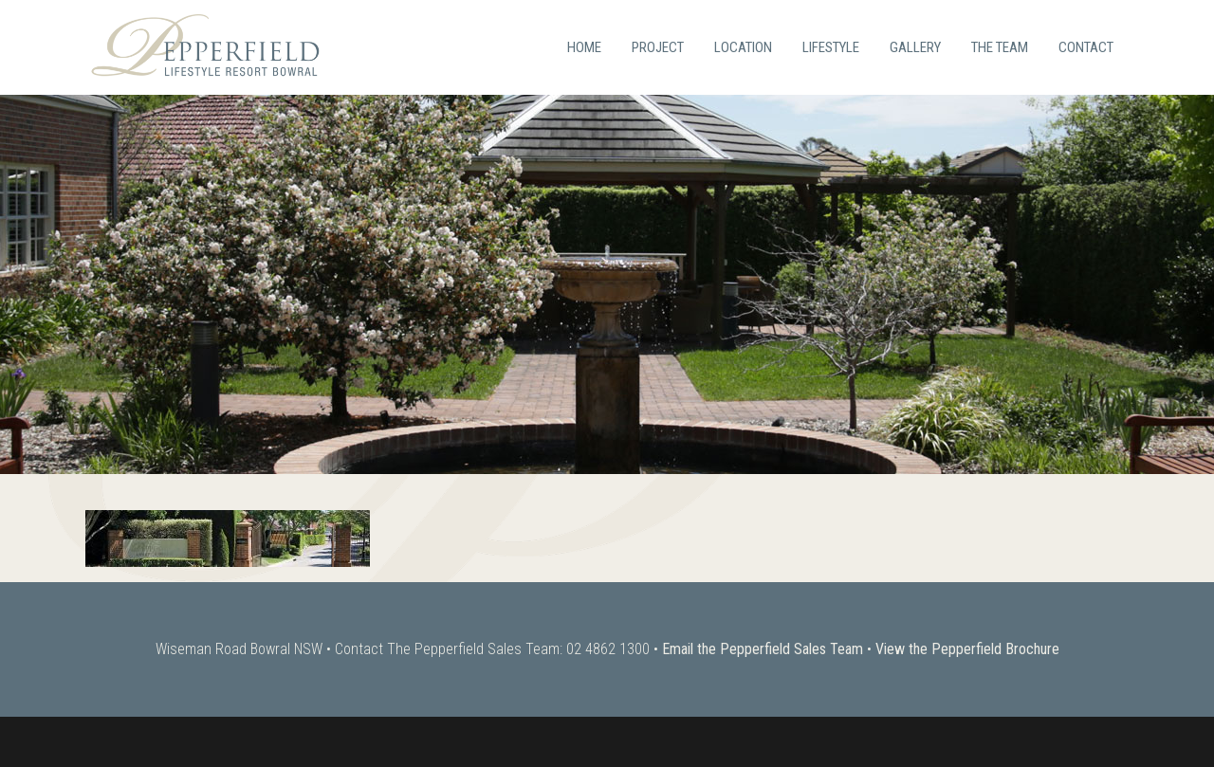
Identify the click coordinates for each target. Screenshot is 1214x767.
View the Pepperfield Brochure (967, 649)
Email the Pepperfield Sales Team (762, 649)
